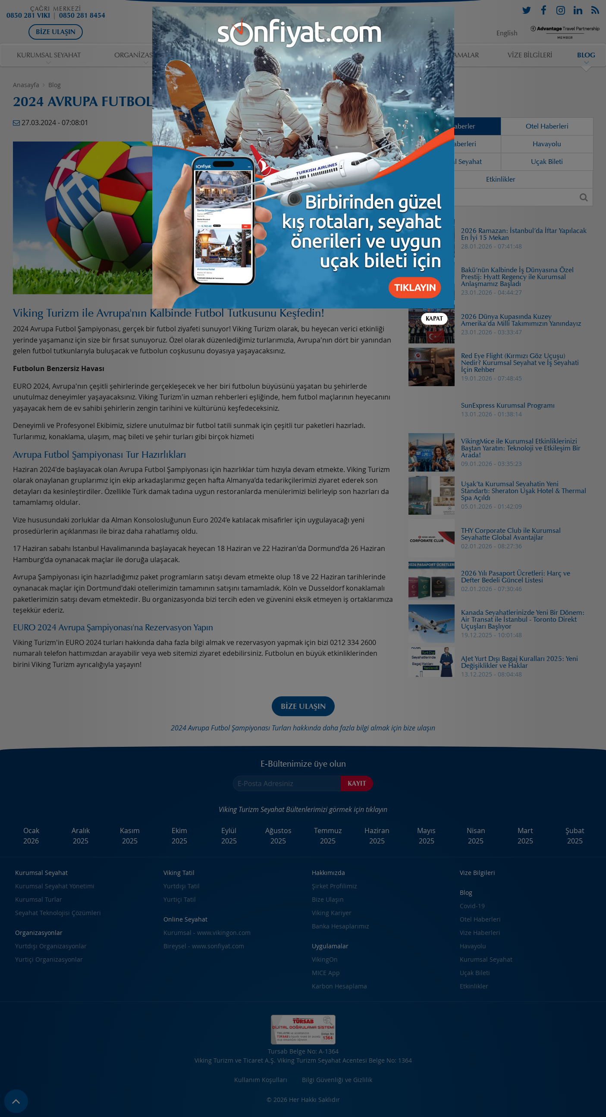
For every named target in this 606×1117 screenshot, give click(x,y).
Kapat (434, 275)
